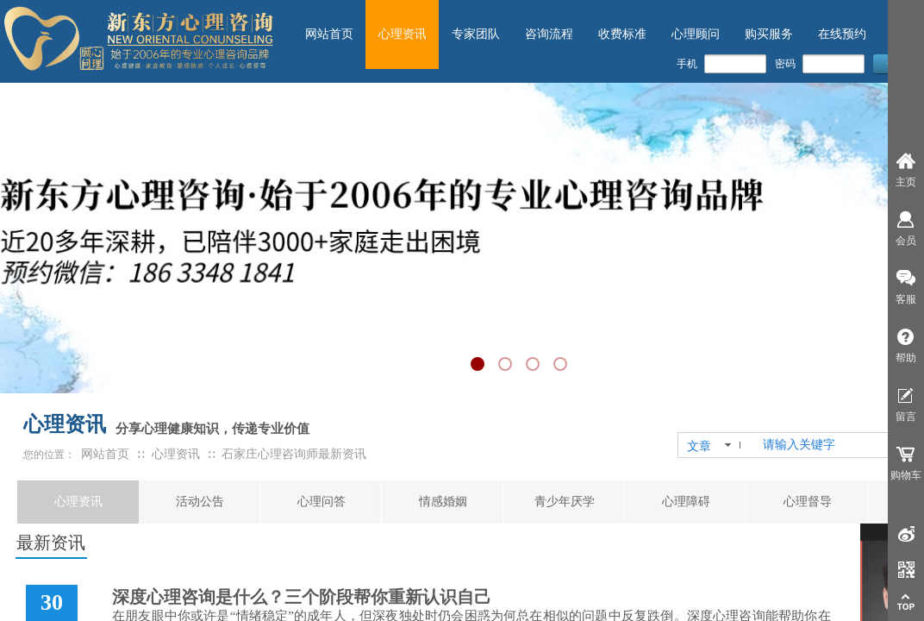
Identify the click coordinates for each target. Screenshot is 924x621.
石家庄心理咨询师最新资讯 (294, 454)
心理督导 (808, 501)
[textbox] (832, 445)
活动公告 (200, 501)
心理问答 (321, 501)
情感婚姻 (443, 501)
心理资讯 (78, 501)
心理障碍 (686, 501)
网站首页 (105, 454)
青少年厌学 (564, 501)
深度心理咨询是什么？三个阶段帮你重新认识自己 (301, 596)
